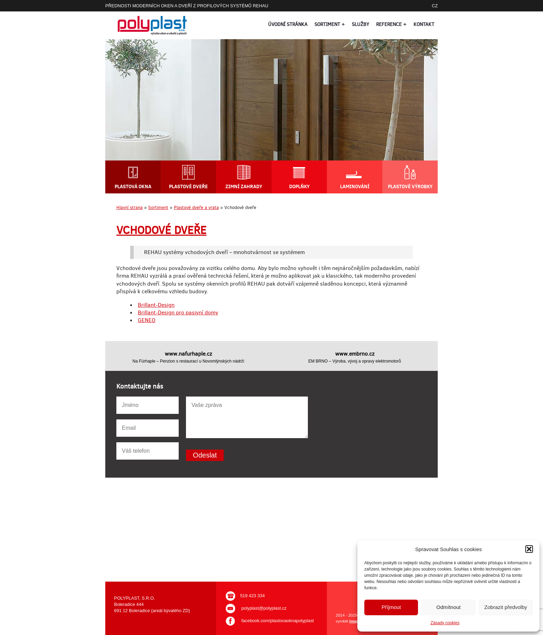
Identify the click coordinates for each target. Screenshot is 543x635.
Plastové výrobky (410, 186)
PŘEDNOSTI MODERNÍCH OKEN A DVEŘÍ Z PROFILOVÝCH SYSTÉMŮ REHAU (186, 5)
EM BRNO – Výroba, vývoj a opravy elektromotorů (354, 361)
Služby (360, 24)
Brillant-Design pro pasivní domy (178, 312)
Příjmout (391, 607)
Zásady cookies (444, 622)
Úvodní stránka (288, 24)
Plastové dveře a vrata (196, 207)
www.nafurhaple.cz (188, 353)
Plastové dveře (188, 186)
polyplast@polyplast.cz (263, 608)
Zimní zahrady (243, 186)
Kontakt (423, 24)
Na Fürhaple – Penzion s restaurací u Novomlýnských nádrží (188, 361)
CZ (435, 5)
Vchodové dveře (161, 230)
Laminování (355, 186)
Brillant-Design (156, 304)
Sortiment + (329, 24)
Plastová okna (133, 186)
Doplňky (299, 186)
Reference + (391, 24)
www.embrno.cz (354, 353)
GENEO (146, 320)
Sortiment (158, 207)
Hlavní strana (129, 207)
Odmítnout (448, 607)
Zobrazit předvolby (505, 607)
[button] (529, 549)
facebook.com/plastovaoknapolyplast (277, 620)
